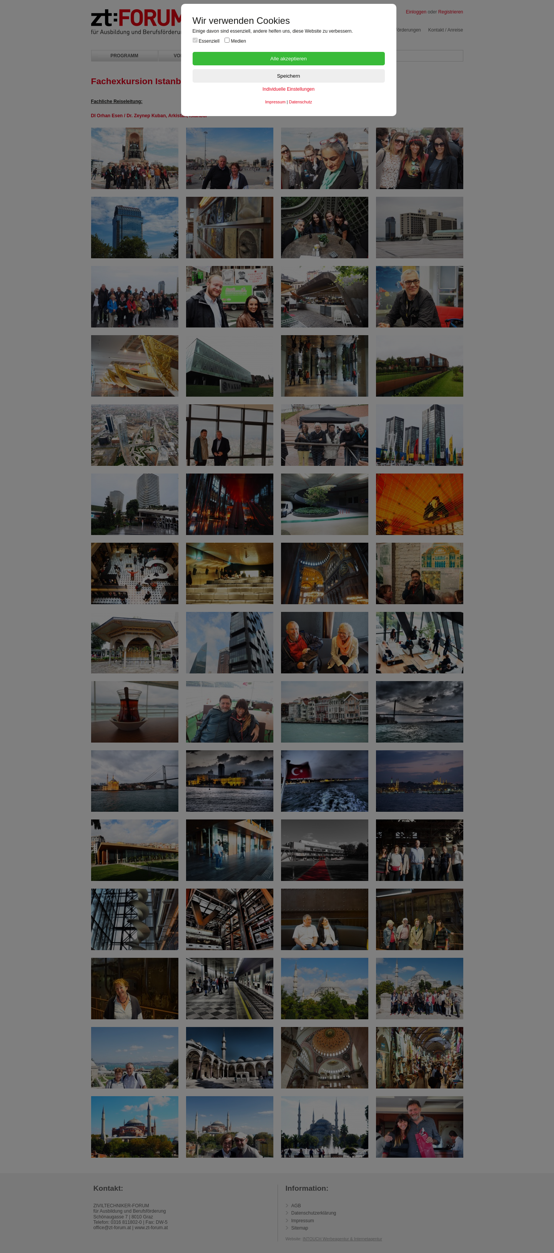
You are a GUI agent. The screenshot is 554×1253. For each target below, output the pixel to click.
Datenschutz (300, 102)
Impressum (275, 102)
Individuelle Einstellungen (288, 89)
